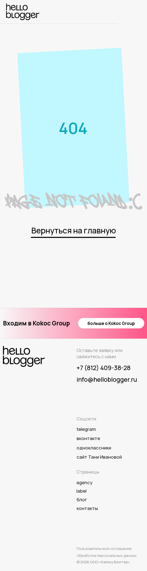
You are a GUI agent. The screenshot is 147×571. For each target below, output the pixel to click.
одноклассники (94, 447)
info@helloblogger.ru (107, 379)
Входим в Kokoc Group (36, 323)
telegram (86, 429)
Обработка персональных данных (107, 555)
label (81, 491)
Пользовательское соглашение (104, 548)
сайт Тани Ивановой (99, 457)
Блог (82, 499)
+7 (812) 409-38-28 (103, 368)
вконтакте (88, 438)
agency (84, 482)
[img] (22, 11)
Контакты (87, 508)
